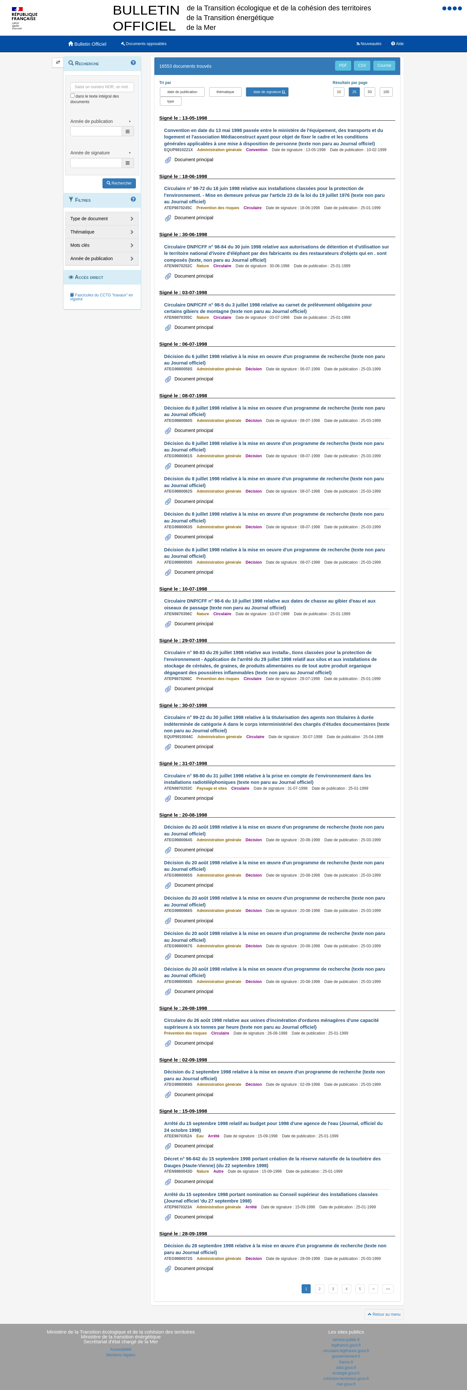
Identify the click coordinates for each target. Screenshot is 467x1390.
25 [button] (354, 92)
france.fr (346, 1362)
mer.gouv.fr (346, 1384)
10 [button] (339, 92)
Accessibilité (120, 1349)
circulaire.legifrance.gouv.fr (346, 1350)
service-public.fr (346, 1339)
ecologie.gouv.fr (346, 1373)
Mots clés (80, 245)
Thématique (82, 231)
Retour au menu (384, 1314)
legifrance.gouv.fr (346, 1345)
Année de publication (91, 258)
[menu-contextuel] (72, 95)
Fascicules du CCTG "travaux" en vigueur (101, 297)
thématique (225, 92)
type (170, 101)
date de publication (182, 92)
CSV (362, 65)
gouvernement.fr (346, 1356)
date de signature (267, 92)
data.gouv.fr (346, 1367)
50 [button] (370, 92)
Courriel (384, 65)
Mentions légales (120, 1355)
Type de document (89, 218)
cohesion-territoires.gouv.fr (346, 1378)
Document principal (193, 159)
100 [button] (386, 92)
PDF (343, 65)
